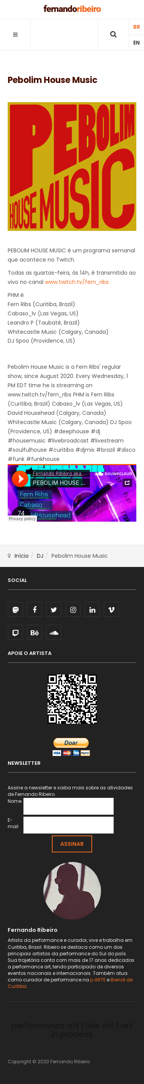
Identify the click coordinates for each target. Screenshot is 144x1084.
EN (136, 42)
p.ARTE (98, 979)
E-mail (13, 823)
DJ (40, 556)
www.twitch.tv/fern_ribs (77, 282)
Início (22, 556)
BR (136, 26)
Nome (15, 801)
